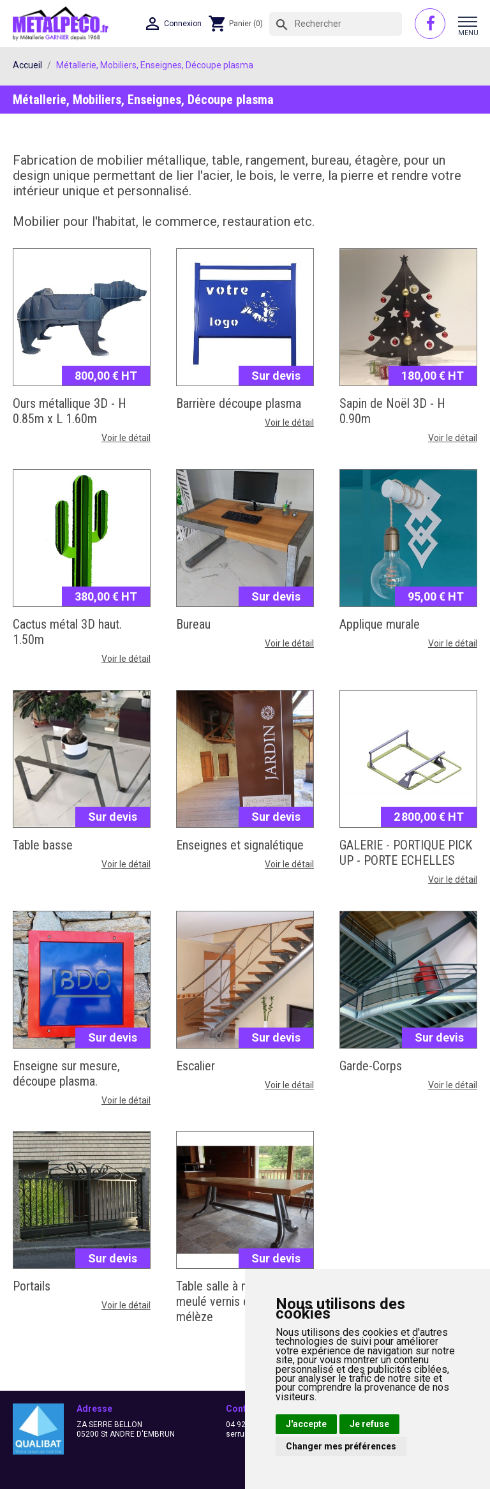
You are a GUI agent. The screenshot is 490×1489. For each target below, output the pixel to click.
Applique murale (379, 624)
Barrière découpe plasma (238, 403)
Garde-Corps (370, 1066)
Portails (31, 1286)
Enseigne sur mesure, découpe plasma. (66, 1073)
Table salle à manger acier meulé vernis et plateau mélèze (241, 1301)
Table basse (43, 845)
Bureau (193, 624)
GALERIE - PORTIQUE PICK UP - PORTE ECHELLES (405, 852)
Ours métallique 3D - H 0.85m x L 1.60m (69, 411)
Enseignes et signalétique (240, 845)
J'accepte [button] (306, 1424)
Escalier (195, 1066)
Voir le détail (126, 438)
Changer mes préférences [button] (341, 1446)
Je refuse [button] (369, 1424)
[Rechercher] (335, 24)
